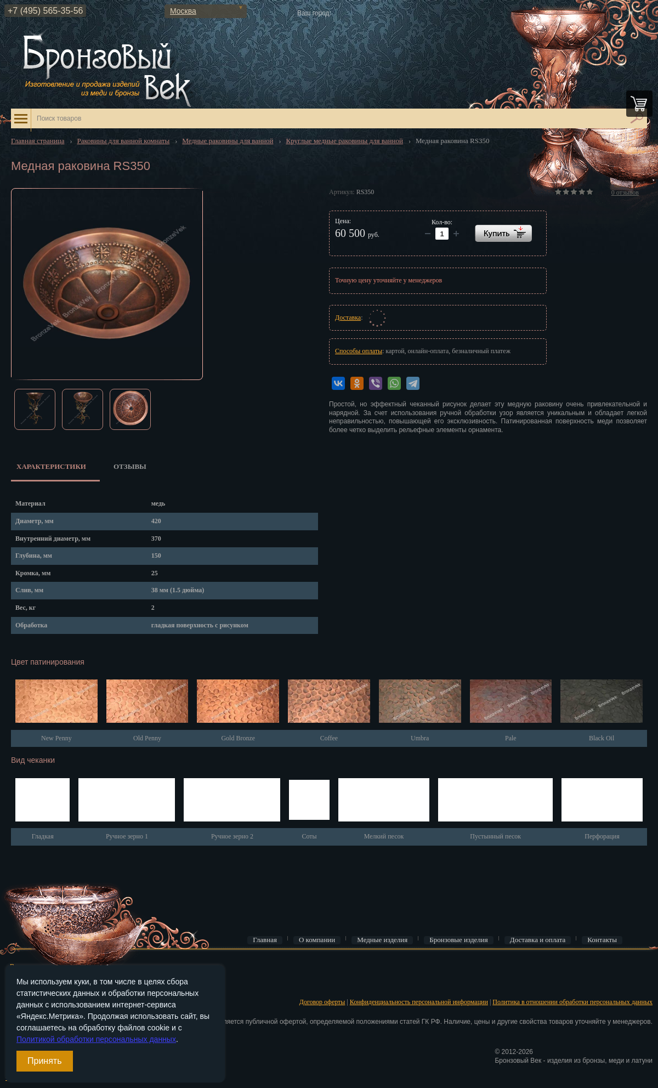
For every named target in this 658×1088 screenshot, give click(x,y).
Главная (265, 940)
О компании (317, 940)
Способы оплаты (358, 351)
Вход (17, 966)
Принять (44, 1061)
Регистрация (27, 984)
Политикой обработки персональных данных (96, 1039)
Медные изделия (382, 940)
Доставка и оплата (538, 940)
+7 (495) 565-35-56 (45, 10)
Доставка (348, 317)
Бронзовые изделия (458, 940)
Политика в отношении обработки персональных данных (572, 1002)
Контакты (602, 940)
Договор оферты (322, 1002)
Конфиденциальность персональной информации (419, 1002)
